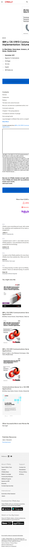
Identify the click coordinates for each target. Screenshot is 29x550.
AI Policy (21, 474)
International (5, 491)
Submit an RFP (5, 481)
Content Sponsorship (7, 486)
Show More (5, 121)
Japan (3, 496)
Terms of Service (5, 543)
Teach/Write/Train (6, 467)
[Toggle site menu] (2, 2)
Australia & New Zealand (8, 493)
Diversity (3, 483)
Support (22, 464)
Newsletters (22, 469)
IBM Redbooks (9, 70)
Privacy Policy (23, 472)
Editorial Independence (7, 544)
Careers (3, 469)
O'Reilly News (5, 472)
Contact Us (22, 467)
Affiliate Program (6, 479)
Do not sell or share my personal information (12, 535)
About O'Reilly (6, 464)
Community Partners (7, 476)
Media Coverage (6, 474)
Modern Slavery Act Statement (8, 546)
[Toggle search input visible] (27, 2)
